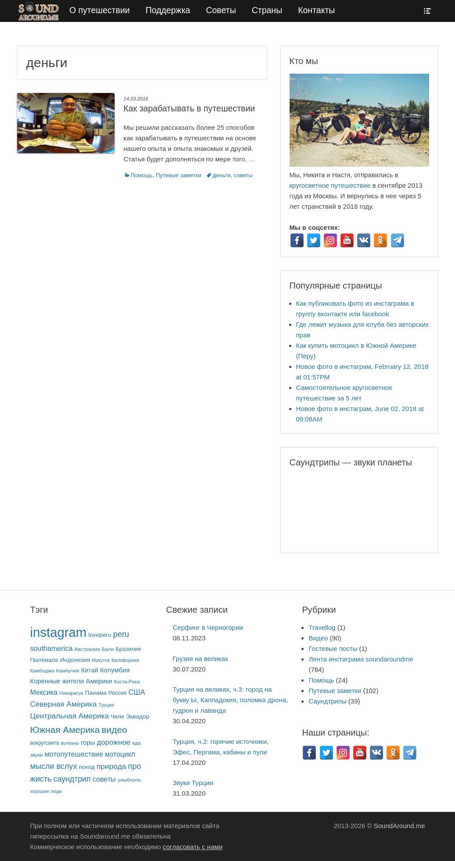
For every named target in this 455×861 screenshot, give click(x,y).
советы (243, 175)
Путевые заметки (178, 175)
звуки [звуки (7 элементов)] (36, 754)
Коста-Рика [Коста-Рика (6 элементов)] (127, 681)
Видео (318, 638)
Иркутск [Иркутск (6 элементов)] (101, 660)
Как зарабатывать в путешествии (189, 108)
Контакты (316, 10)
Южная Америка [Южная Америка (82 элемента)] (65, 730)
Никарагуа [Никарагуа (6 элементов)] (71, 693)
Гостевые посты (332, 648)
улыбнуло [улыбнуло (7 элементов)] (129, 779)
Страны (267, 10)
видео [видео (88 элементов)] (114, 730)
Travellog (321, 627)
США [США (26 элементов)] (137, 692)
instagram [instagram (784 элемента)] (58, 632)
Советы (221, 10)
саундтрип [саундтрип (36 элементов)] (72, 779)
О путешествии (99, 10)
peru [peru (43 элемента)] (121, 634)
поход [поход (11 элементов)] (87, 767)
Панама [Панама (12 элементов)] (96, 693)
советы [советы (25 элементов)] (104, 779)
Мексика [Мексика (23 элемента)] (44, 692)
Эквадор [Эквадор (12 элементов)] (137, 716)
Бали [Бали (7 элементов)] (108, 649)
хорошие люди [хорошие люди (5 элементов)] (46, 791)
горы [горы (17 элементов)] (88, 742)
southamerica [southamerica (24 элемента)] (51, 648)
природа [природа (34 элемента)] (111, 766)
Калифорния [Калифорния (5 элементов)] (125, 660)
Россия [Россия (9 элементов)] (117, 693)
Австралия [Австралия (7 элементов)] (87, 649)
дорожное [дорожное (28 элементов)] (113, 742)
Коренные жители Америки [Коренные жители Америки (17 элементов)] (71, 681)
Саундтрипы (327, 701)
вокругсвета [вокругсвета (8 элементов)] (44, 743)
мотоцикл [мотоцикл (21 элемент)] (120, 754)
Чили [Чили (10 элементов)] (117, 716)
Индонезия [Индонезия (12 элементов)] (75, 660)
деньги (222, 175)
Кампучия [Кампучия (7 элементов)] (67, 670)
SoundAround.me (399, 825)
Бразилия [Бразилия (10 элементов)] (128, 649)
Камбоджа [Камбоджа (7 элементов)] (42, 670)
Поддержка (168, 10)
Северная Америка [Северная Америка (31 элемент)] (63, 704)
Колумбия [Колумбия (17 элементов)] (115, 670)
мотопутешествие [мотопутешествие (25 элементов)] (74, 754)
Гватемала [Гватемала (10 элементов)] (44, 660)
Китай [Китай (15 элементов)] (89, 670)
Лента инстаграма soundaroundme (360, 659)
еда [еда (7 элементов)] (136, 743)
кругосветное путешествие (330, 185)
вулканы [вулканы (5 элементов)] (70, 743)
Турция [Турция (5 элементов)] (106, 704)
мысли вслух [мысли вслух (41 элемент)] (53, 766)
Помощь (142, 175)
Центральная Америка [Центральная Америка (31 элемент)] (69, 716)
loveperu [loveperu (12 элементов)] (99, 635)
